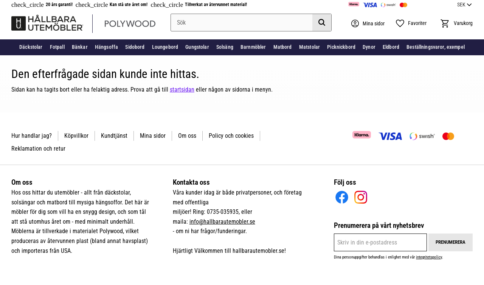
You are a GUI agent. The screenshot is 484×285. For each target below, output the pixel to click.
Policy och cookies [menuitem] (231, 135)
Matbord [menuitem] (282, 47)
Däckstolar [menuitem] (30, 47)
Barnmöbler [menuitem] (253, 47)
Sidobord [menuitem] (134, 47)
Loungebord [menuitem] (165, 47)
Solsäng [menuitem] (224, 47)
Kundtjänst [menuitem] (114, 135)
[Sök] (321, 22)
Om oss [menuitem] (187, 135)
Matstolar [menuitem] (309, 47)
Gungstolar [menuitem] (197, 47)
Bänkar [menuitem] (80, 47)
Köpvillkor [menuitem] (76, 135)
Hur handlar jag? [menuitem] (31, 135)
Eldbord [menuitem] (391, 47)
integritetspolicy (429, 257)
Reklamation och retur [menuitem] (38, 148)
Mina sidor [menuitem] (153, 135)
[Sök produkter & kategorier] (251, 22)
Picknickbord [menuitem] (341, 47)
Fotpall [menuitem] (57, 47)
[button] (410, 23)
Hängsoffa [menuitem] (106, 47)
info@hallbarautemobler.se (222, 221)
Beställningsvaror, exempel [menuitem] (435, 47)
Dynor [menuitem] (369, 47)
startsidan (182, 89)
